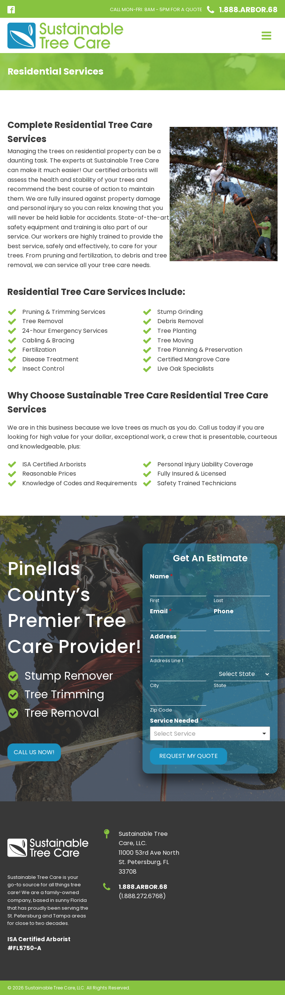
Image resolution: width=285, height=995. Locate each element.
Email (161, 611)
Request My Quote (188, 756)
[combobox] (210, 733)
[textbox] (207, 734)
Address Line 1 (166, 661)
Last (218, 601)
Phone (223, 611)
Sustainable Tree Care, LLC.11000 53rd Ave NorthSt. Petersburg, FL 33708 (149, 853)
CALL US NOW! (34, 752)
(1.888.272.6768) (143, 892)
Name (161, 577)
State (220, 686)
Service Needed (176, 721)
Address (163, 637)
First (154, 601)
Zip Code (161, 710)
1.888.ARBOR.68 (248, 9)
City (154, 686)
